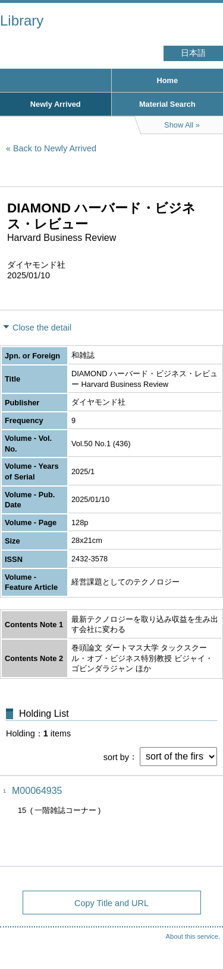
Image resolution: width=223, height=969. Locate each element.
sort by (116, 756)
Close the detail (41, 327)
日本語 (193, 53)
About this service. (193, 936)
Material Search (167, 104)
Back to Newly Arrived (54, 148)
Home (167, 80)
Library (21, 20)
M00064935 (37, 791)
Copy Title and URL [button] (111, 903)
